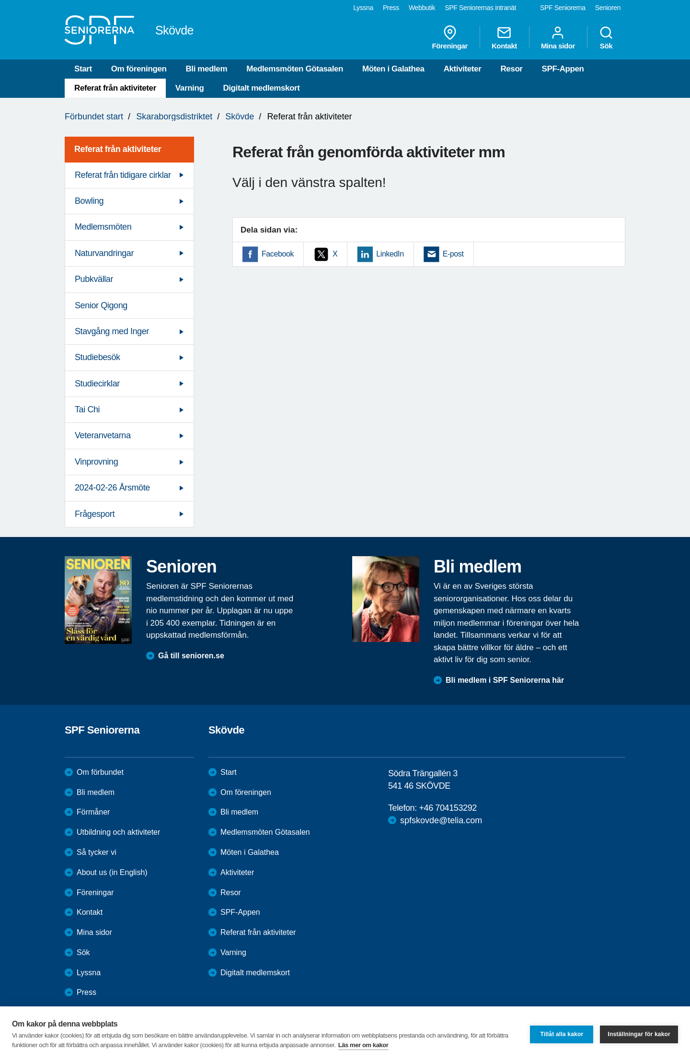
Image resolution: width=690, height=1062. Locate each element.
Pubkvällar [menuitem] (94, 279)
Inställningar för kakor (639, 1034)
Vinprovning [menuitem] (96, 462)
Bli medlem (206, 68)
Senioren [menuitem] (608, 8)
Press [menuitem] (391, 8)
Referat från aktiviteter (115, 88)
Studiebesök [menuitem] (97, 357)
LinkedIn (389, 254)
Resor (511, 68)
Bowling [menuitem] (89, 201)
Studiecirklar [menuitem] (97, 383)
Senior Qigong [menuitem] (101, 305)
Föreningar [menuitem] (450, 37)
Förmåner (93, 812)
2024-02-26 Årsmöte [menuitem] (112, 487)
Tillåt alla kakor (561, 1034)
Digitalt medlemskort (261, 88)
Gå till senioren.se (191, 656)
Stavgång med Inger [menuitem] (112, 331)
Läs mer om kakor (363, 1045)
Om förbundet (100, 772)
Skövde (239, 116)
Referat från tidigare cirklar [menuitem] (123, 175)
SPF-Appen (563, 68)
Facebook (278, 254)
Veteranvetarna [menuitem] (103, 435)
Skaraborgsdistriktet (174, 116)
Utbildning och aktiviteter (118, 832)
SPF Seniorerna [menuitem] (563, 8)
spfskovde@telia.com (441, 820)
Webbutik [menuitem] (422, 8)
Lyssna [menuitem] (363, 8)
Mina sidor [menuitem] (558, 37)
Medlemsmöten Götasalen (294, 68)
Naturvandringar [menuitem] (104, 253)
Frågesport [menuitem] (95, 514)
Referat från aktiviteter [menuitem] (117, 149)
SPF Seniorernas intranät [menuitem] (480, 8)
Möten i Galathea (393, 68)
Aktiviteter (463, 68)
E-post (453, 254)
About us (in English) (112, 872)
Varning (189, 88)
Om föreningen (139, 68)
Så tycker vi (96, 852)
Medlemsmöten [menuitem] (103, 227)
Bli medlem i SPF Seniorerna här (505, 680)
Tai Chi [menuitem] (87, 409)
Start (83, 68)
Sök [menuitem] (606, 37)
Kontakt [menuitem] (504, 37)
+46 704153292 (447, 808)
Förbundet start (94, 116)
